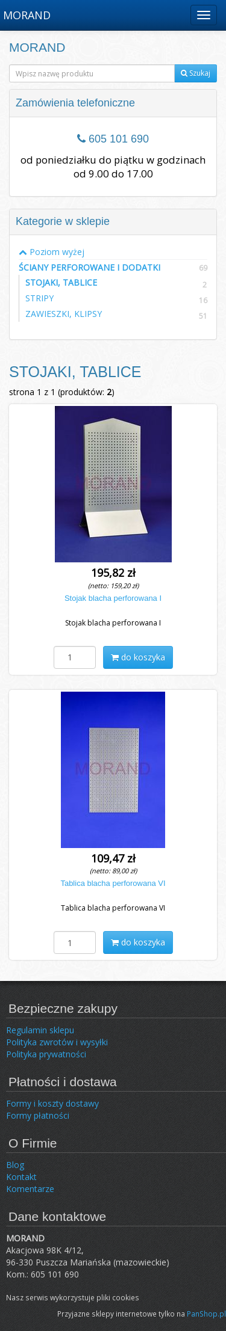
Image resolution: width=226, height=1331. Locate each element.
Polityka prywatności (46, 1054)
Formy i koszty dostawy (52, 1103)
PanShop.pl (206, 1313)
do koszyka (138, 657)
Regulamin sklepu (40, 1030)
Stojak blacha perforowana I (113, 598)
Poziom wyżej (51, 251)
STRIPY (39, 298)
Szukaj (195, 73)
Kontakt (21, 1176)
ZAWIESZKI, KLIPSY (63, 313)
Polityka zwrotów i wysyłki (57, 1042)
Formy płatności (37, 1115)
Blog (15, 1164)
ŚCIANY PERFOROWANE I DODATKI (113, 266)
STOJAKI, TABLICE (61, 282)
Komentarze (30, 1188)
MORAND (27, 15)
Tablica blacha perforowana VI (112, 883)
